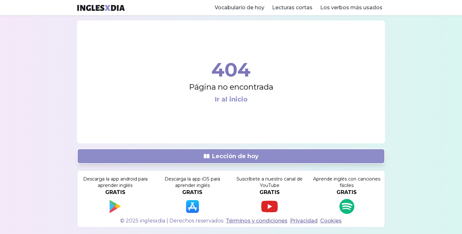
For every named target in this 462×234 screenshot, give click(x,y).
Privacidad (304, 221)
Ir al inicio (231, 99)
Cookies (331, 221)
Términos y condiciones (256, 221)
